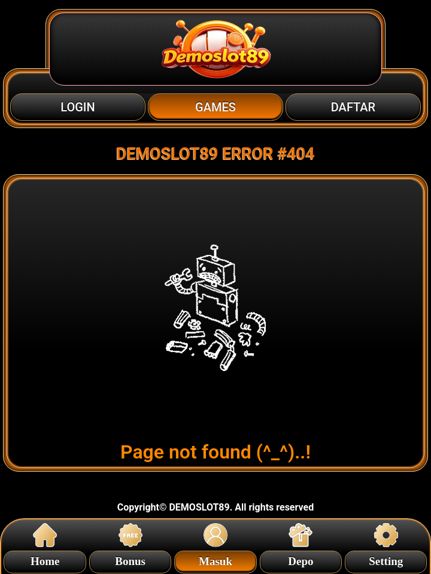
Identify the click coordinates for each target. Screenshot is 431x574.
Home (45, 559)
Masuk (215, 559)
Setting (386, 559)
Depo (300, 559)
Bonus (130, 559)
